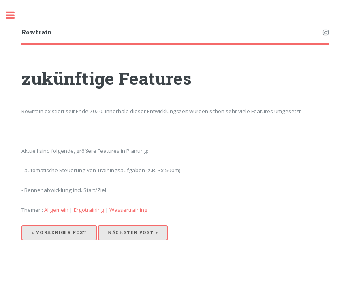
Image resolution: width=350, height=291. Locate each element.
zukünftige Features (106, 78)
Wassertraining (128, 209)
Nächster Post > (133, 232)
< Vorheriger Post (59, 232)
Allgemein (56, 209)
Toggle (14, 15)
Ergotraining (89, 209)
